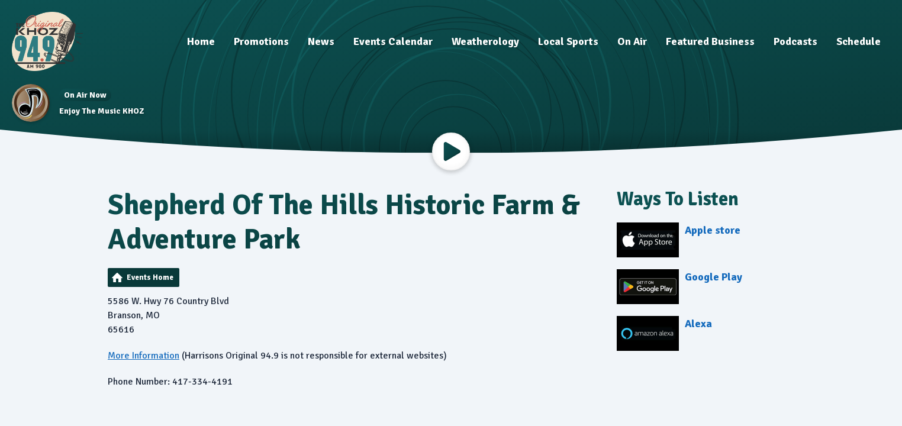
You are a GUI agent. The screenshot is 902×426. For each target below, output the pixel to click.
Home (201, 41)
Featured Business (710, 41)
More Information (143, 356)
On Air (632, 41)
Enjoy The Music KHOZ (101, 111)
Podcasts (795, 41)
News (321, 41)
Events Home (150, 277)
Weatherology (485, 41)
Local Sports (568, 41)
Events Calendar (393, 41)
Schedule (858, 41)
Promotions (261, 41)
